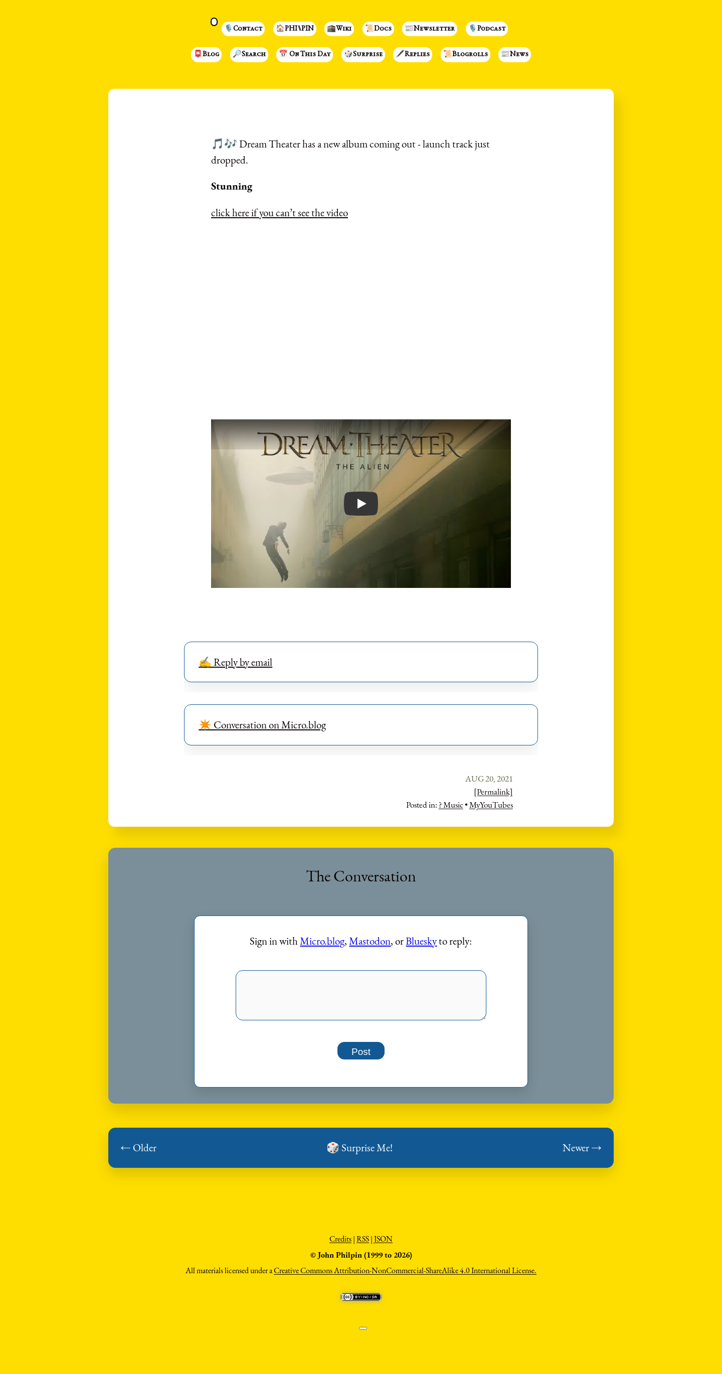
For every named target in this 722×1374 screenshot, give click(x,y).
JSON (383, 1245)
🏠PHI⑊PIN (295, 29)
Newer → (582, 1153)
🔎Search (249, 54)
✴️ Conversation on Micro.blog (262, 724)
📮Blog (206, 54)
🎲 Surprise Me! (359, 1153)
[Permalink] (493, 791)
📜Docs (378, 29)
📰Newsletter (430, 29)
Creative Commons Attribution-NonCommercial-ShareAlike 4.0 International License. (405, 1276)
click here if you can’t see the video (279, 212)
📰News (514, 54)
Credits (340, 1245)
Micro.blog (322, 941)
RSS (362, 1245)
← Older (138, 1153)
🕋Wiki (339, 29)
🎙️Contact (243, 29)
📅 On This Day (304, 54)
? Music (451, 804)
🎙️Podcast (486, 29)
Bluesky (421, 941)
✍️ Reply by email (235, 662)
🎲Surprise (363, 54)
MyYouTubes (491, 804)
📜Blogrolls (465, 54)
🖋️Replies (413, 54)
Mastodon (370, 941)
